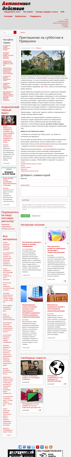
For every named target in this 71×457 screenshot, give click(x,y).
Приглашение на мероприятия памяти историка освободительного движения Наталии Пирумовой (8, 96)
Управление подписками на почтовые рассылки (8, 227)
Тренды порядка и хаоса (47, 12)
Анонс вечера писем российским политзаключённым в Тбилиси (10, 181)
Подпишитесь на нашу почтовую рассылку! (10, 217)
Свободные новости (33, 357)
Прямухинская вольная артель (30, 171)
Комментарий (25, 185)
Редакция (38, 48)
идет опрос (44, 86)
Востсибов (50, 255)
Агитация (8, 16)
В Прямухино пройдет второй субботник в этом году (8, 63)
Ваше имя (24, 178)
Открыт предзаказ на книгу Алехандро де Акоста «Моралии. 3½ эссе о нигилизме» (8, 274)
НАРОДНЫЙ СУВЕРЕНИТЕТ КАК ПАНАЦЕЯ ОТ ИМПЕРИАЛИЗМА (55, 378)
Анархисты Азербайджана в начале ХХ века (8, 430)
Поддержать (35, 16)
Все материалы (10, 238)
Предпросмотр (36, 216)
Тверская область (26, 167)
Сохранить (25, 216)
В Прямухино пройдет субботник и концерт (7, 48)
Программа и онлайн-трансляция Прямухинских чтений (7, 86)
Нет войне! (28, 12)
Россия (23, 165)
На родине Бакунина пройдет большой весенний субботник (8, 55)
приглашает (46, 76)
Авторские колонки (32, 224)
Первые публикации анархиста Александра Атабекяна (31, 377)
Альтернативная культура (28, 163)
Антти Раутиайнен (27, 249)
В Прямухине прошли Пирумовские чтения (7, 78)
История (38, 163)
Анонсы (22, 32)
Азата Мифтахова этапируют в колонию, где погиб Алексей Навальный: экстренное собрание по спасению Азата (8, 134)
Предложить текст (12, 12)
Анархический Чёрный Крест (10, 110)
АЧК (63, 12)
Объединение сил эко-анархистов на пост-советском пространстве (31, 405)
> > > (9, 435)
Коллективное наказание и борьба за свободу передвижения (31, 244)
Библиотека (21, 16)
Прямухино (24, 169)
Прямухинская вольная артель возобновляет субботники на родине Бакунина (8, 70)
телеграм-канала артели (44, 146)
